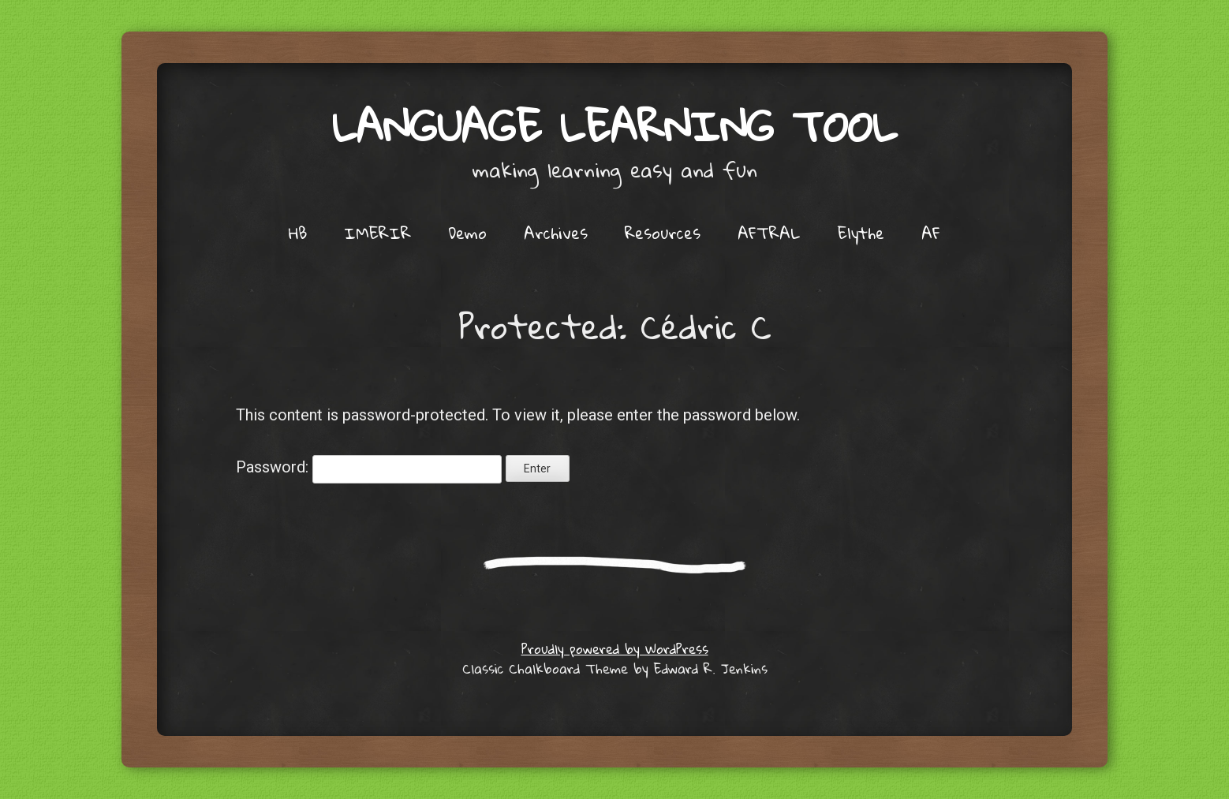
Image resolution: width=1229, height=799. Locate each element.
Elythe (861, 233)
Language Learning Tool (614, 126)
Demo (467, 233)
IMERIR (377, 233)
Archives (556, 233)
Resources (662, 233)
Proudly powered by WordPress (614, 649)
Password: (369, 466)
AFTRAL (769, 233)
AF (930, 233)
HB (298, 233)
